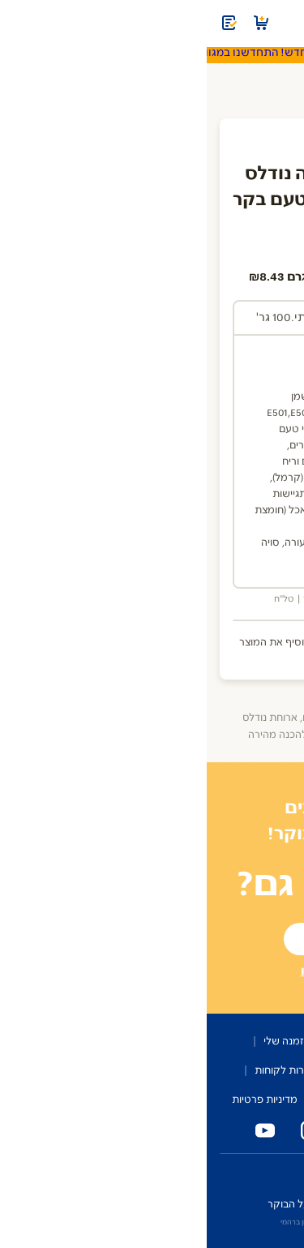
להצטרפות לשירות (152, 939)
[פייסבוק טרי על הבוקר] (146, 1130)
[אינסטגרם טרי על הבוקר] (100, 1130)
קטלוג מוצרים (157, 1041)
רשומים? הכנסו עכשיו (152, 971)
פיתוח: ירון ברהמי (100, 1222)
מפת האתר (255, 1099)
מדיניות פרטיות (58, 1099)
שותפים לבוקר (230, 1070)
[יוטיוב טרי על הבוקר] (55, 1130)
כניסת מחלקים (263, 1174)
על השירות (228, 1041)
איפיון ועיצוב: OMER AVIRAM (187, 1222)
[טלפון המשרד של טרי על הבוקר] (237, 1130)
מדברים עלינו (154, 1070)
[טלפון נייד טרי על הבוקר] (191, 1130)
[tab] (208, 319)
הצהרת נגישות (181, 1099)
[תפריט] (281, 22)
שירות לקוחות (78, 1070)
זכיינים (203, 1174)
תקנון (120, 1099)
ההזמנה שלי (83, 1041)
